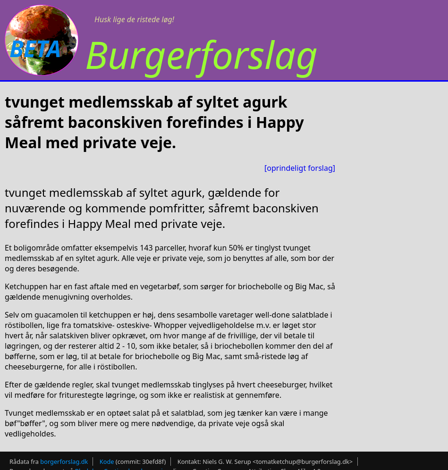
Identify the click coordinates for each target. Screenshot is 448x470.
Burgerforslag (201, 54)
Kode (107, 461)
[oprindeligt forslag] (299, 168)
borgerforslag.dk (64, 461)
